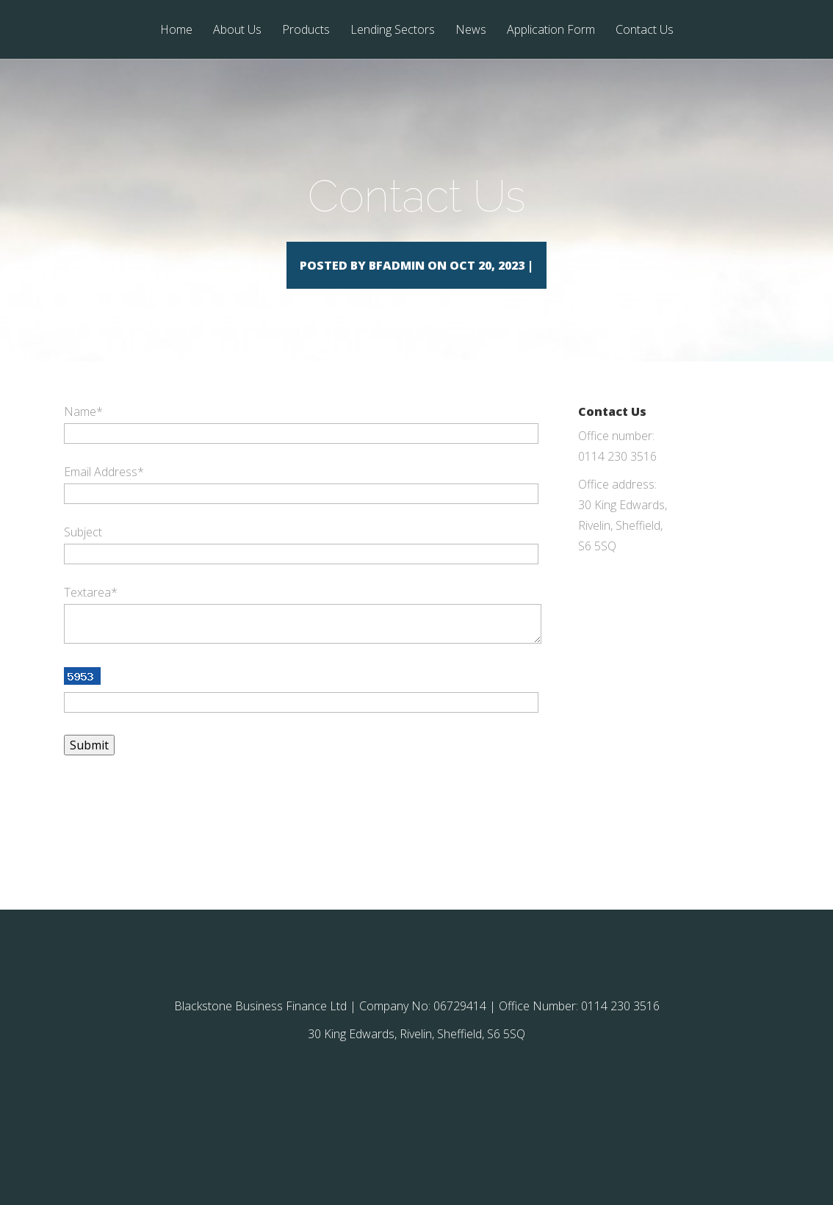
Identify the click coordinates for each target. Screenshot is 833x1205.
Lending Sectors (392, 30)
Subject (83, 553)
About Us (237, 30)
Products (306, 30)
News (470, 30)
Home (176, 30)
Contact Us (645, 30)
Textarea (91, 613)
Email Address (104, 493)
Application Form (551, 30)
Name (83, 433)
